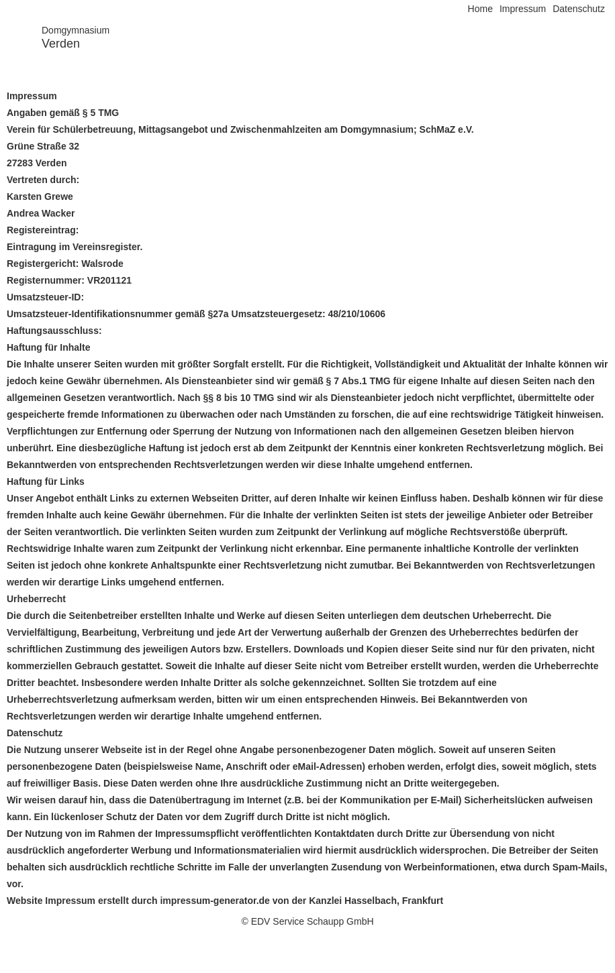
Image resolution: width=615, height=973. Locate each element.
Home (480, 8)
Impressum (523, 8)
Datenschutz (579, 8)
